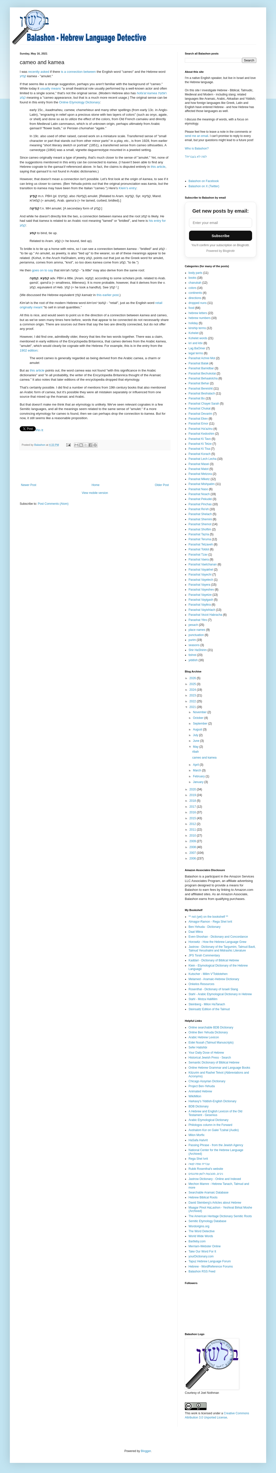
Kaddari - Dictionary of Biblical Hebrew (214, 960)
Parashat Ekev (198, 418)
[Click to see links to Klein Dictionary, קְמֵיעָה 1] (100, 208)
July (196, 735)
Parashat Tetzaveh (201, 544)
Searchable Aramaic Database (208, 1192)
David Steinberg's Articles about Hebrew (215, 1202)
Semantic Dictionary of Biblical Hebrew (214, 1062)
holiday (193, 323)
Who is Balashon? (197, 148)
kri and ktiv (196, 343)
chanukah (195, 282)
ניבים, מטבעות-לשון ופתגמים (206, 1173)
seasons (194, 645)
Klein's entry (127, 188)
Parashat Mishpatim (202, 484)
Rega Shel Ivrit (198, 1158)
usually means (50, 88)
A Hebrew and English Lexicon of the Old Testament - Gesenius (215, 1113)
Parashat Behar (199, 383)
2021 (193, 707)
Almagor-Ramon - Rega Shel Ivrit (210, 921)
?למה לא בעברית (196, 156)
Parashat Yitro (198, 620)
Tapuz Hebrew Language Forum (210, 1261)
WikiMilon (195, 1096)
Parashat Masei (199, 464)
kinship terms (197, 328)
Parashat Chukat (199, 408)
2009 (193, 841)
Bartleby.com (197, 1241)
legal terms (196, 353)
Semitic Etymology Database (207, 1221)
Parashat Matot (198, 469)
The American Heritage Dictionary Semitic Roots (220, 1216)
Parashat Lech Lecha (202, 459)
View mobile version (95, 493)
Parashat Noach (199, 494)
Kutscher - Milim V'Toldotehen (208, 974)
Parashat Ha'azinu (201, 428)
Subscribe (221, 236)
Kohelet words (198, 338)
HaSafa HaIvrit (198, 1140)
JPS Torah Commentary (204, 955)
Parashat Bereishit (201, 388)
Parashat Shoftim (200, 529)
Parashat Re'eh (199, 509)
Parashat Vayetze (200, 595)
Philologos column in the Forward (210, 1125)
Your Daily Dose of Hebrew (206, 1052)
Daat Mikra (196, 931)
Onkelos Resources (201, 984)
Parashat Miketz (199, 479)
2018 (193, 800)
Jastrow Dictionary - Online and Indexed (215, 1179)
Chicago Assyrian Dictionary (207, 1081)
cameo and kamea (204, 757)
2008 (193, 847)
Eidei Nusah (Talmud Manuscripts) (211, 1042)
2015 (193, 818)
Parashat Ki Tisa (199, 448)
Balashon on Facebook (204, 181)
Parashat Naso (198, 489)
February (199, 776)
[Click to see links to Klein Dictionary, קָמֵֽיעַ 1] (100, 198)
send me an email (196, 136)
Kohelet (194, 333)
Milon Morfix (197, 1135)
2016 (193, 812)
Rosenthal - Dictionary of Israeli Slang (213, 989)
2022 (193, 701)
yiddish (193, 660)
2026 (193, 678)
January (198, 782)
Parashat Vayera (199, 584)
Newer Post (28, 485)
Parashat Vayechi (200, 574)
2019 (193, 795)
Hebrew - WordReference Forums (211, 1266)
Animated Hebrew (200, 1091)
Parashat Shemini (200, 519)
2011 (193, 829)
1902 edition (28, 350)
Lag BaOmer (197, 348)
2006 (193, 858)
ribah (195, 751)
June (196, 741)
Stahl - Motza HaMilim (203, 999)
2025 (193, 684)
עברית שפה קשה (199, 1164)
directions (195, 298)
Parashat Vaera (199, 559)
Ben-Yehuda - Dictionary (205, 927)
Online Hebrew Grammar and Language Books (219, 1067)
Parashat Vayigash (201, 599)
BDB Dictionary (198, 1106)
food (191, 308)
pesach (193, 625)
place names (197, 630)
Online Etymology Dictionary (79, 102)
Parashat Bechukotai (202, 373)
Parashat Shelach (200, 514)
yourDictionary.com (201, 1256)
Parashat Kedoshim (201, 433)
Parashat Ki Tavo (200, 439)
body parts (195, 273)
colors (192, 288)
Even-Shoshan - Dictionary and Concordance (218, 936)
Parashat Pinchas (200, 504)
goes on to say (42, 270)
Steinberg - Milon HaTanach (207, 1004)
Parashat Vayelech (201, 579)
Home (96, 485)
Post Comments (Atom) (53, 503)
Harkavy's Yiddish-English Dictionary (212, 1101)
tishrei (192, 655)
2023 (193, 695)
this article (158, 166)
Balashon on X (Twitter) (204, 186)
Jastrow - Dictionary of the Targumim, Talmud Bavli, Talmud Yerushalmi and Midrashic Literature (222, 948)
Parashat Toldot (199, 549)
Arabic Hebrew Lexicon (204, 1037)
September (200, 723)
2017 (193, 806)
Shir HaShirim (198, 650)
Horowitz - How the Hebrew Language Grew (217, 942)
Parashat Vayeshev (201, 589)
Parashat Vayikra (200, 604)
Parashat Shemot (200, 524)
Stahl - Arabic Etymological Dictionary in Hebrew (220, 994)
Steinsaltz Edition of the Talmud (209, 1009)
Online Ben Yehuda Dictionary (208, 1032)
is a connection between (78, 72)
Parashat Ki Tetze (200, 444)
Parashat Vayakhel (201, 569)
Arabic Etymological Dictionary (208, 1120)
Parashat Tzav (198, 554)
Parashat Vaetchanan (203, 564)
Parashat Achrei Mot (202, 358)
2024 (193, 689)
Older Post (162, 485)
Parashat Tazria (199, 534)
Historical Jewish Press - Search (210, 1057)
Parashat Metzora (200, 474)
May (196, 746)
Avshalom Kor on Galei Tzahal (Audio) (214, 1130)
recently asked (38, 72)
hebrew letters (198, 313)
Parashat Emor (198, 423)
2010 (193, 835)
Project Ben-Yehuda (202, 1086)
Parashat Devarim (200, 413)
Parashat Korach (199, 454)
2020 (193, 789)
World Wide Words (201, 1236)
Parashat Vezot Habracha (205, 614)
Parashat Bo (197, 398)
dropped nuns (198, 303)
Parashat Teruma (200, 539)
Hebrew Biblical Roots (203, 1197)
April (196, 764)
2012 (193, 824)
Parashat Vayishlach (202, 610)
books (192, 278)
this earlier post (108, 295)
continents (195, 293)
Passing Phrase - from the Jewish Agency (216, 1145)
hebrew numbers (199, 318)
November (200, 712)
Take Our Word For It (202, 1251)
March (197, 770)
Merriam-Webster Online (205, 1246)
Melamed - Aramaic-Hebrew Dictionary (214, 979)
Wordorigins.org (199, 1226)
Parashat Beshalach (202, 393)
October (198, 718)
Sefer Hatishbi (198, 1047)
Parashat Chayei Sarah (204, 403)
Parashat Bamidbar (201, 368)
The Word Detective (202, 1231)
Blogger (146, 1451)
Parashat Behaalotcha (203, 378)
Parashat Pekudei (200, 499)
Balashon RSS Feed (202, 1271)
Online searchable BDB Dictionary (211, 1027)
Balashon (40, 444)
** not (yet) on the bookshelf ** (208, 916)
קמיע (23, 76)
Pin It (39, 430)
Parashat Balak (198, 363)
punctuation (196, 635)
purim (192, 640)
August (198, 729)
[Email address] (220, 223)
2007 (193, 853)
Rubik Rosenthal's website (206, 1169)
